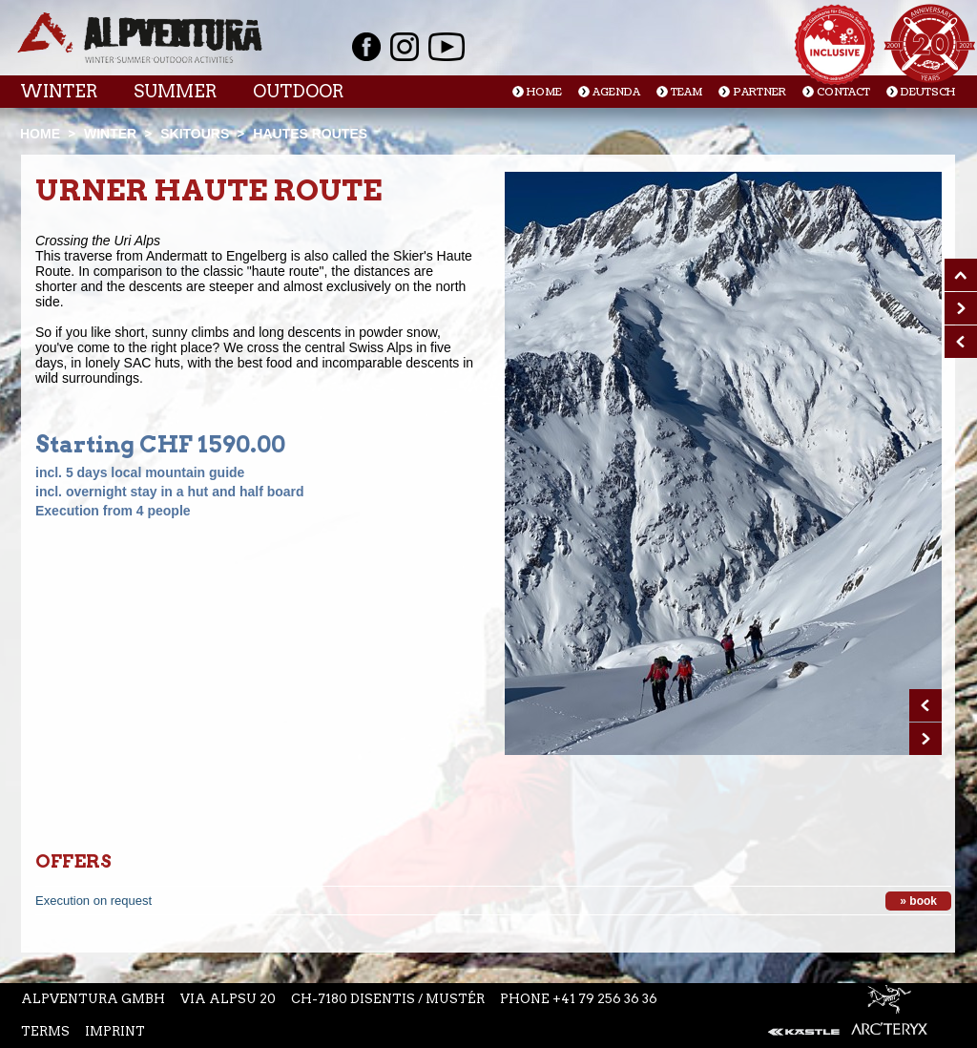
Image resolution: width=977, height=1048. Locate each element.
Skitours (194, 133)
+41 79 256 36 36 (604, 999)
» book (918, 901)
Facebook (366, 46)
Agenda (616, 92)
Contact (843, 92)
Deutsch (928, 92)
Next (925, 739)
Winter (58, 91)
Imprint (115, 1031)
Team (686, 92)
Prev (925, 705)
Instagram (404, 46)
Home (544, 92)
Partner (759, 92)
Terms (45, 1031)
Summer (175, 91)
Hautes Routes (310, 133)
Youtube (446, 46)
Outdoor (298, 91)
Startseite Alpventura (139, 37)
